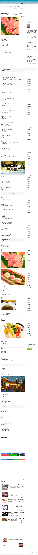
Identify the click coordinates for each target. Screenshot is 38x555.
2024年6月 (28, 114)
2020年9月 (28, 200)
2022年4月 (28, 164)
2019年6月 (28, 229)
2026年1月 (28, 77)
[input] (32, 22)
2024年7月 (28, 112)
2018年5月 (28, 254)
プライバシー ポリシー (30, 341)
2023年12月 (29, 125)
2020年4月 (28, 210)
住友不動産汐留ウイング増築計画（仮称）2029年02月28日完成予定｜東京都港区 (32, 50)
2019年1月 (28, 239)
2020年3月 (28, 212)
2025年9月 (28, 85)
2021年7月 (28, 181)
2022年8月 (28, 156)
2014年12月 (29, 333)
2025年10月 (29, 83)
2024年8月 (28, 110)
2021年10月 (29, 175)
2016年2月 (28, 306)
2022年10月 (29, 152)
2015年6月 (28, 321)
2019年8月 (28, 225)
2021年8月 (28, 179)
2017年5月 (28, 277)
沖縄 (2, 437)
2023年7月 (28, 135)
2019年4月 (28, 233)
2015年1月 (28, 331)
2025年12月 (29, 79)
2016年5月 (28, 300)
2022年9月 (28, 154)
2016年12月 (29, 287)
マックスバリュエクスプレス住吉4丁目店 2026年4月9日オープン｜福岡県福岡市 (32, 46)
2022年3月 (28, 166)
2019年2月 (28, 237)
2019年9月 (28, 223)
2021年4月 (28, 187)
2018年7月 (28, 250)
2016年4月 (28, 302)
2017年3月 (28, 281)
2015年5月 (28, 323)
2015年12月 (29, 310)
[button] (36, 22)
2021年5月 (28, 185)
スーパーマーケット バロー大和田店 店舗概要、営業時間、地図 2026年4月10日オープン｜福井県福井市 (32, 56)
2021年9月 (28, 177)
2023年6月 (28, 137)
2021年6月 (28, 183)
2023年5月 (28, 139)
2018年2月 (28, 260)
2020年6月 (28, 206)
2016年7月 (28, 296)
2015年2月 (28, 329)
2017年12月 (29, 264)
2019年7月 (28, 227)
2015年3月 (28, 327)
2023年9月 (28, 131)
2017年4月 (28, 279)
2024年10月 (29, 106)
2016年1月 (28, 308)
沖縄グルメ (5, 437)
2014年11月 (29, 335)
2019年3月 (28, 235)
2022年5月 (28, 162)
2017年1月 (28, 285)
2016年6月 (28, 298)
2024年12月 (29, 102)
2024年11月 (29, 104)
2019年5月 (28, 231)
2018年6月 (28, 252)
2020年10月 (29, 198)
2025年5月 (28, 93)
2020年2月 (28, 214)
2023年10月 (29, 129)
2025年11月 (29, 81)
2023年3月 (28, 143)
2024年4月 (28, 118)
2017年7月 (28, 273)
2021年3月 (28, 189)
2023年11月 (29, 127)
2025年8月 (28, 87)
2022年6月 (28, 160)
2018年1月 (28, 262)
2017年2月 (28, 283)
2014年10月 (29, 337)
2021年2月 (28, 191)
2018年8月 (28, 248)
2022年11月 (29, 150)
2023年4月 (28, 141)
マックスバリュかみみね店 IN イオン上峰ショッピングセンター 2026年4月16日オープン (32, 64)
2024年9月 (28, 108)
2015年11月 (29, 312)
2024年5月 (28, 116)
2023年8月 (28, 133)
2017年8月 (28, 271)
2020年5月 (28, 208)
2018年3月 (28, 258)
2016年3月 (28, 304)
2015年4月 (28, 325)
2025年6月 (28, 91)
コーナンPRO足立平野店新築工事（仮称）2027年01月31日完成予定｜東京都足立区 (32, 60)
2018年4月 (28, 256)
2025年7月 (28, 89)
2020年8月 (28, 202)
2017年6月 (28, 275)
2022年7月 (28, 158)
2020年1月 (28, 216)
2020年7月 (28, 204)
